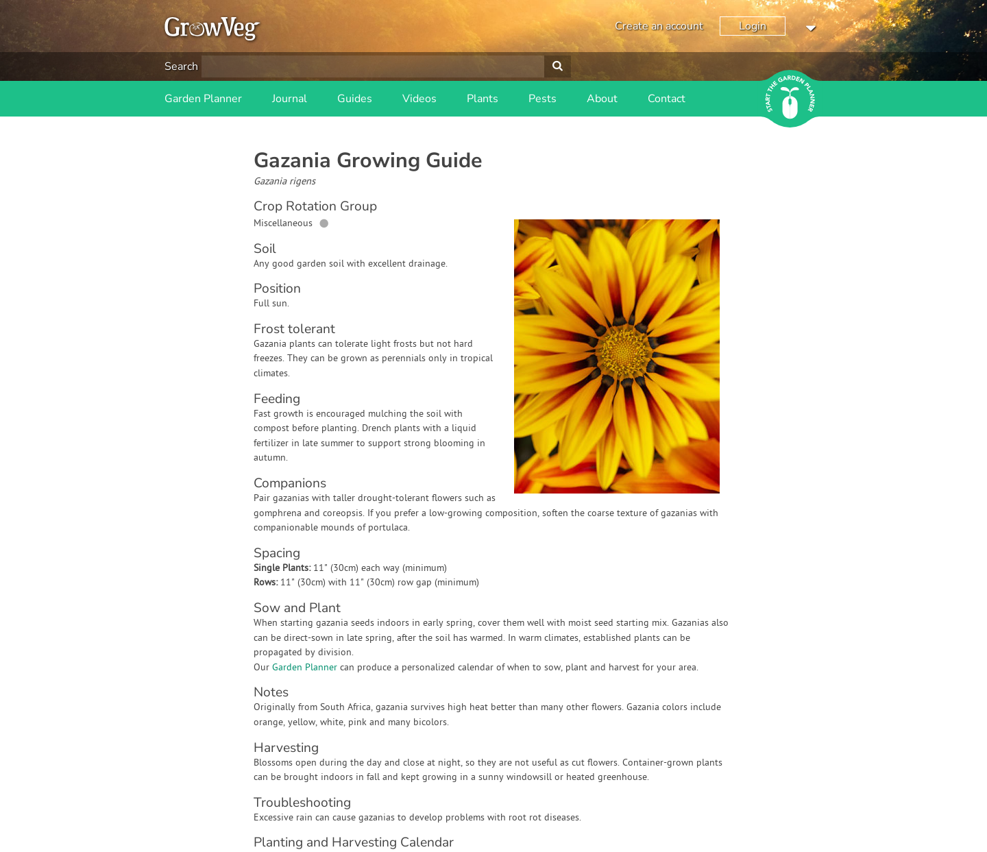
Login (752, 26)
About (602, 98)
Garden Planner (203, 98)
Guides (354, 98)
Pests (542, 98)
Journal (289, 98)
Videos (419, 98)
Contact (666, 98)
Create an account (659, 26)
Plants (482, 98)
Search (181, 66)
